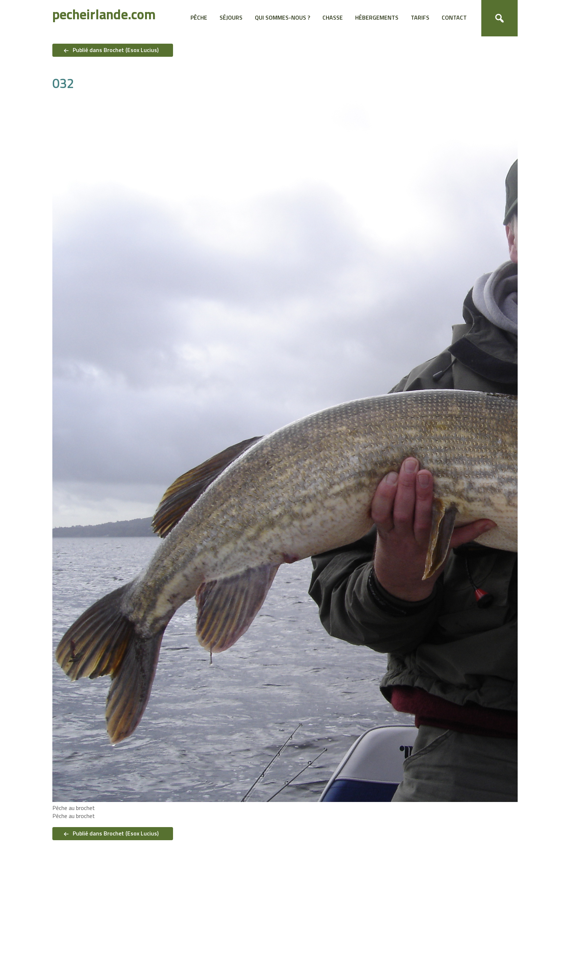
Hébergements (376, 17)
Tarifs (420, 17)
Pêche (198, 17)
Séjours (231, 17)
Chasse (332, 17)
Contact (454, 17)
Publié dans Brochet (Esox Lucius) (115, 49)
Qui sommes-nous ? (282, 17)
